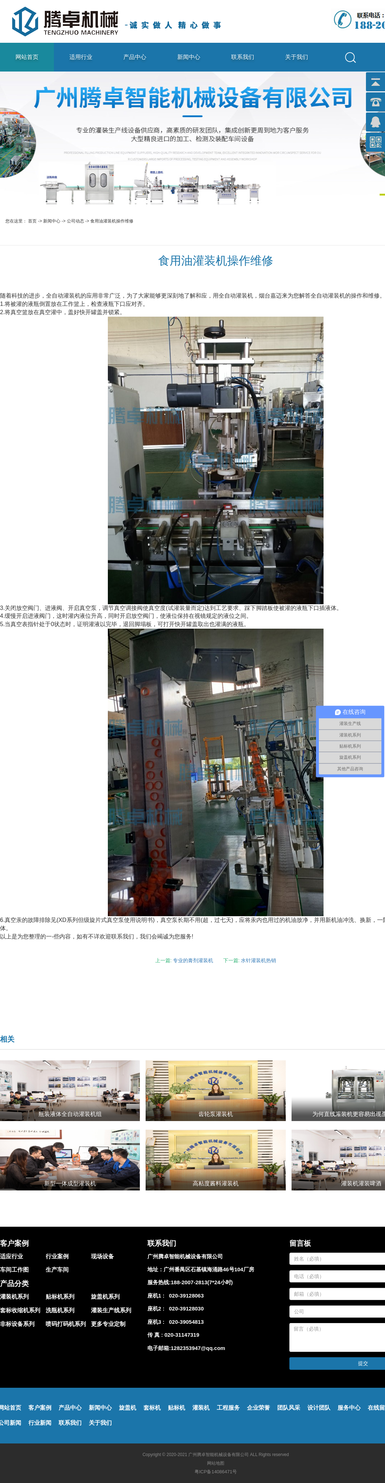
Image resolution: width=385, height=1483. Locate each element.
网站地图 (215, 1463)
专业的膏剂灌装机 (193, 960)
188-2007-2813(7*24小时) (202, 1282)
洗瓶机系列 (60, 1310)
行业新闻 (39, 1423)
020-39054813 (185, 1322)
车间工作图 (14, 1270)
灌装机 (201, 1408)
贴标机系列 (60, 1297)
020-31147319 (182, 1335)
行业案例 (57, 1256)
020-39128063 (185, 1296)
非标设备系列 (17, 1324)
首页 (32, 221)
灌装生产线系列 (111, 1310)
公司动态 (75, 221)
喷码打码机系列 (66, 1324)
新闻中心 (188, 57)
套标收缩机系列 (20, 1310)
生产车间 (57, 1270)
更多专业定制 (108, 1324)
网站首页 (26, 57)
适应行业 (11, 1256)
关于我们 (296, 57)
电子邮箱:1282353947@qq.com (186, 1348)
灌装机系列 (14, 1297)
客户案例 (39, 1408)
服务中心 (349, 1408)
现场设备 (102, 1256)
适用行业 (80, 57)
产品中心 (134, 57)
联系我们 (242, 57)
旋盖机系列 (105, 1297)
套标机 (152, 1408)
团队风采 (288, 1408)
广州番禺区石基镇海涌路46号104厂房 (209, 1269)
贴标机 (176, 1408)
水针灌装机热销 (258, 960)
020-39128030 (185, 1308)
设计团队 (318, 1408)
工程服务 (228, 1408)
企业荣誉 (258, 1408)
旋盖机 (127, 1408)
